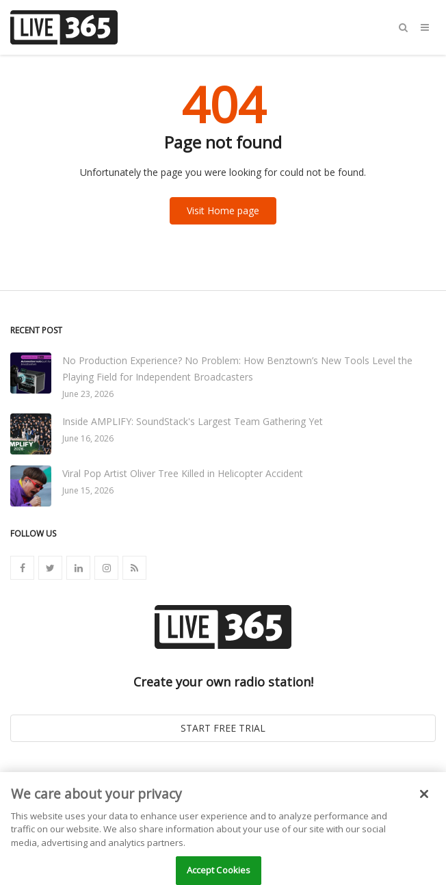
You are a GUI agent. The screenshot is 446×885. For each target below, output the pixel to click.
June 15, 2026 (88, 490)
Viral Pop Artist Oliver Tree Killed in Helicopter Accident (182, 473)
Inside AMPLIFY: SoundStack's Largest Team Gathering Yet (192, 421)
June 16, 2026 (88, 438)
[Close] (424, 799)
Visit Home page (223, 210)
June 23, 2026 (88, 394)
